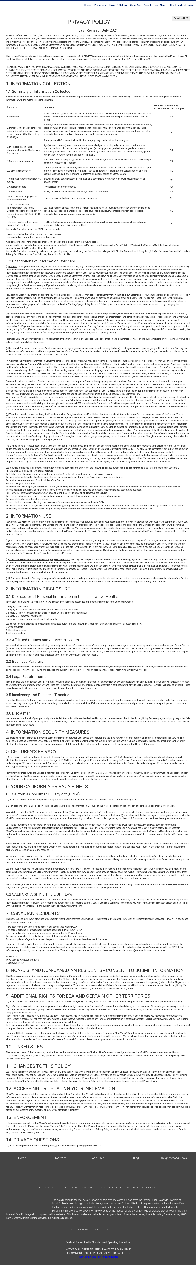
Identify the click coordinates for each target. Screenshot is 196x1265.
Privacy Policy (69, 1187)
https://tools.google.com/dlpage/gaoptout (41, 439)
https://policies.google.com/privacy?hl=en (96, 436)
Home (87, 5)
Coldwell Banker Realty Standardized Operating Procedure (98, 1242)
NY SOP (152, 1187)
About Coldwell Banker (182, 5)
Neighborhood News (155, 5)
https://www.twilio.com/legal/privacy (52, 553)
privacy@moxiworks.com (46, 766)
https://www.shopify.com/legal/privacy (65, 329)
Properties (100, 5)
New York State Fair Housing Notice (98, 1256)
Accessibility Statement (98, 1187)
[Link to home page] (4, 5)
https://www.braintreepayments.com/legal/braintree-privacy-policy (81, 332)
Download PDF (181, 18)
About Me (135, 5)
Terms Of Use (48, 1187)
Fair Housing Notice (131, 1187)
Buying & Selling (118, 5)
